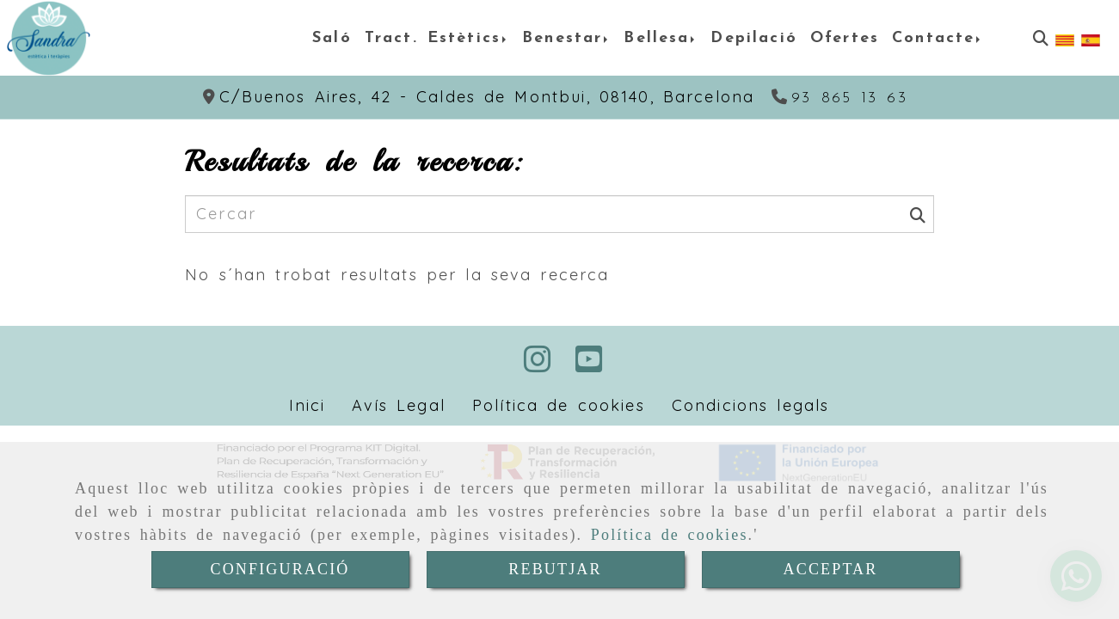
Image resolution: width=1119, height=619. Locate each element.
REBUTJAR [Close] (554, 569)
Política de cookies (669, 534)
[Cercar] (1041, 38)
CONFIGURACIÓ (280, 569)
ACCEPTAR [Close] (831, 569)
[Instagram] (537, 365)
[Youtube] (589, 365)
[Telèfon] (839, 98)
